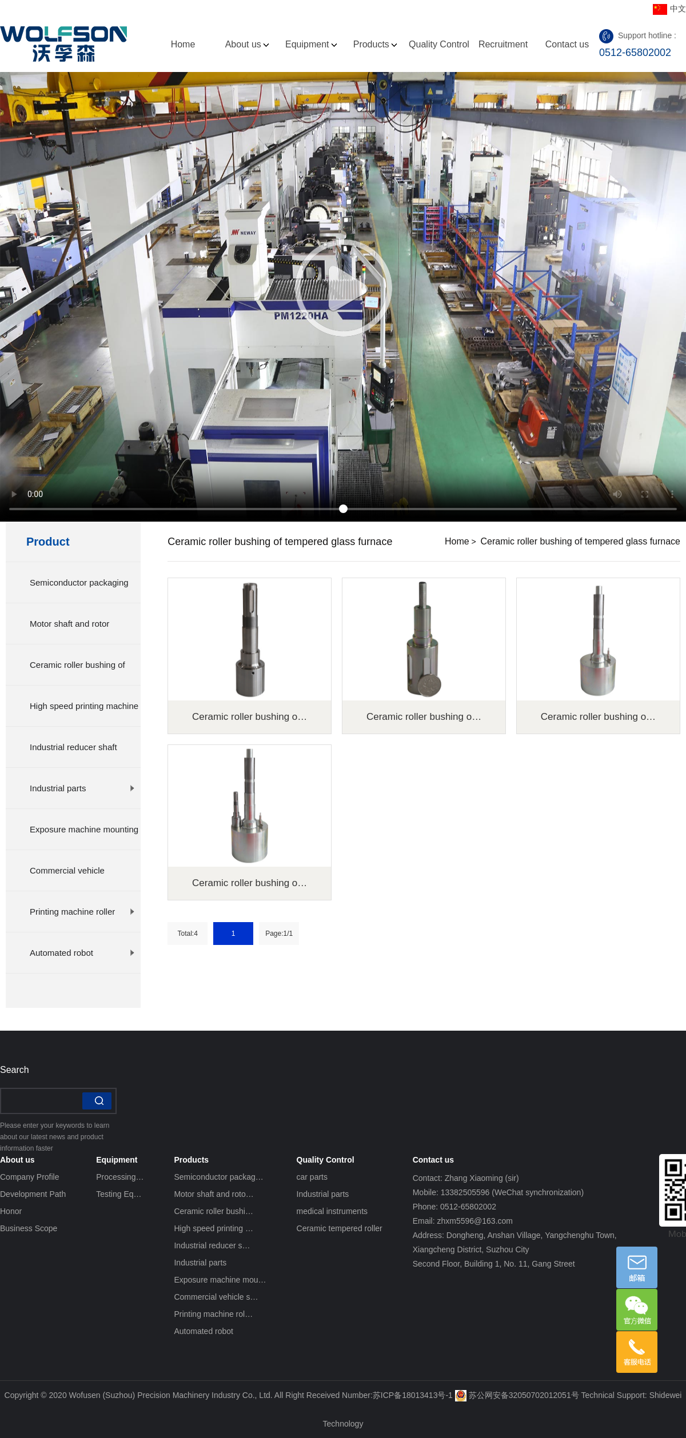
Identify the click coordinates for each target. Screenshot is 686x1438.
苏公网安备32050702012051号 (517, 1395)
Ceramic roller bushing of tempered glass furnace (581, 541)
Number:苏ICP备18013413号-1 (397, 1395)
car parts (312, 1176)
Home (183, 44)
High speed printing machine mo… (84, 713)
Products (375, 44)
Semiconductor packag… (218, 1176)
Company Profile (29, 1176)
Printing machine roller (82, 911)
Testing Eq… (118, 1194)
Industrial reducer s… (212, 1245)
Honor (11, 1211)
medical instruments (332, 1211)
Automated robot (82, 953)
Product (48, 541)
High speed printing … (213, 1228)
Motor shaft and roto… (213, 1194)
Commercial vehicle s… (216, 1296)
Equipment (311, 44)
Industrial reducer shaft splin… (82, 754)
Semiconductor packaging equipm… (82, 590)
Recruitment (503, 44)
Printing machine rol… (213, 1314)
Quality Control (439, 55)
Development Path (33, 1194)
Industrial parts (82, 788)
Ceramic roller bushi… (213, 1211)
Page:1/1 (279, 934)
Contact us (567, 44)
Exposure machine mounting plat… (84, 837)
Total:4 (188, 934)
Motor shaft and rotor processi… (82, 631)
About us (247, 44)
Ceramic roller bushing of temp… (82, 672)
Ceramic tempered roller (339, 1228)
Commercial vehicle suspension (82, 878)
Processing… (119, 1176)
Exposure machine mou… (220, 1279)
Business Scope (28, 1228)
